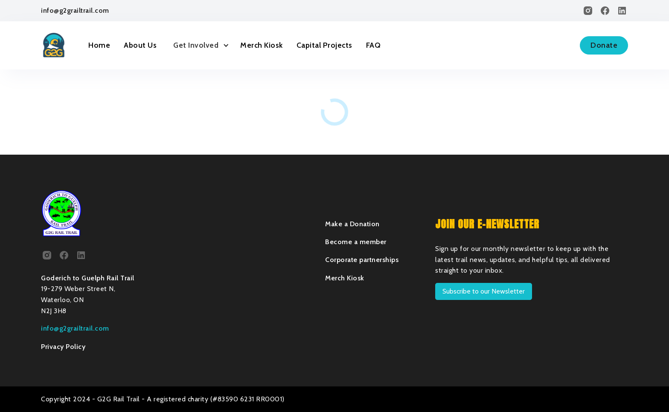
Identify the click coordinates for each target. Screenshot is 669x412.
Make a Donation (352, 224)
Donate (603, 44)
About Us (140, 44)
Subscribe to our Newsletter (483, 291)
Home (99, 44)
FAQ (373, 44)
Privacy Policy (63, 347)
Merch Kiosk (261, 44)
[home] (54, 45)
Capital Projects (324, 44)
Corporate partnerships (361, 260)
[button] (198, 45)
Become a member (356, 242)
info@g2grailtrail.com (75, 10)
